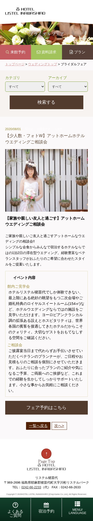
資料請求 (47, 52)
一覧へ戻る (38, 426)
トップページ (15, 64)
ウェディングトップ (42, 64)
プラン (77, 52)
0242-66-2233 (31, 487)
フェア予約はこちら (46, 407)
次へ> (59, 426)
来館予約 (15, 52)
